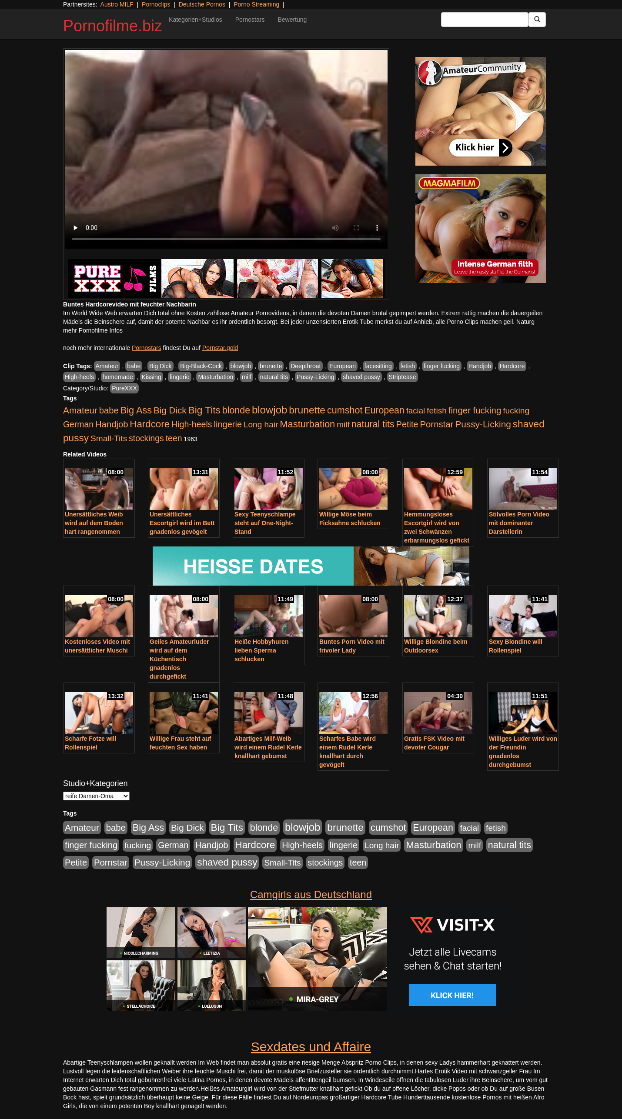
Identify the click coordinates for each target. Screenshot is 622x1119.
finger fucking (442, 366)
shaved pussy (361, 376)
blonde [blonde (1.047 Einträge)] (236, 410)
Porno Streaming (256, 4)
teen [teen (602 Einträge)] (174, 438)
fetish (408, 366)
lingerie (179, 376)
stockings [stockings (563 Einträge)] (146, 438)
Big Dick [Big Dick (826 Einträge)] (170, 410)
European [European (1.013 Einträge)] (384, 410)
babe (133, 366)
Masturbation (215, 376)
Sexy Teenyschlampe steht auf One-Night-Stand (265, 523)
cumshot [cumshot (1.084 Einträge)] (344, 410)
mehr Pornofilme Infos (93, 330)
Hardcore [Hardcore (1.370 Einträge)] (150, 424)
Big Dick (160, 366)
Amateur (107, 366)
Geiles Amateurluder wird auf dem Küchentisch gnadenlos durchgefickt (179, 659)
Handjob (479, 366)
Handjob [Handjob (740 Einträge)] (111, 424)
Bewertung (292, 19)
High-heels (79, 376)
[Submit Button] (537, 19)
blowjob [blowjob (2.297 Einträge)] (269, 410)
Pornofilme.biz (112, 26)
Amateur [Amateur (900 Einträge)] (80, 410)
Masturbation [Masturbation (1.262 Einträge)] (307, 424)
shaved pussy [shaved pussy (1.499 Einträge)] (227, 862)
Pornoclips (156, 4)
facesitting (378, 366)
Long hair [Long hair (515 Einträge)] (261, 424)
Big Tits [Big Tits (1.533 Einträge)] (204, 410)
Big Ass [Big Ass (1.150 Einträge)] (136, 410)
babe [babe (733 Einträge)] (109, 410)
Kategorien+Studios (195, 19)
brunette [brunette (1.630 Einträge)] (307, 410)
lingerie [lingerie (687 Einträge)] (228, 424)
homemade (118, 376)
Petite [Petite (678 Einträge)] (407, 424)
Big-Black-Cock (201, 366)
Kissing (151, 376)
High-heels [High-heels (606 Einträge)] (191, 424)
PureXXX (124, 388)
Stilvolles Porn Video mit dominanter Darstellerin (519, 523)
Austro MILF (117, 4)
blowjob (241, 366)
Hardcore (512, 366)
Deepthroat (306, 366)
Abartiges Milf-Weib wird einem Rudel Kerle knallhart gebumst (268, 747)
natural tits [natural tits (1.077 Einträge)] (373, 424)
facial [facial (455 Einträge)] (415, 410)
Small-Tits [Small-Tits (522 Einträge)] (108, 438)
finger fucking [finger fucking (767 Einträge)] (474, 410)
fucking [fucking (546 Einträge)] (516, 410)
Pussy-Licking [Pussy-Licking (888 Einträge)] (483, 424)
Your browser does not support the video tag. (226, 149)
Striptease (402, 376)
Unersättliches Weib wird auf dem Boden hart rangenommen (94, 523)
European (342, 366)
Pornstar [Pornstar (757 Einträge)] (437, 424)
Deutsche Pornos (202, 4)
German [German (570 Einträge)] (78, 424)
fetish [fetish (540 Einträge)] (437, 410)
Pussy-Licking (315, 376)
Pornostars (250, 19)
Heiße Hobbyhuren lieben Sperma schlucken (261, 650)
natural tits (274, 376)
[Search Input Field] (484, 19)
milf (246, 376)
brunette (271, 366)
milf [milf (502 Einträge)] (343, 424)
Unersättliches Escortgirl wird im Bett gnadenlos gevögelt (182, 523)
